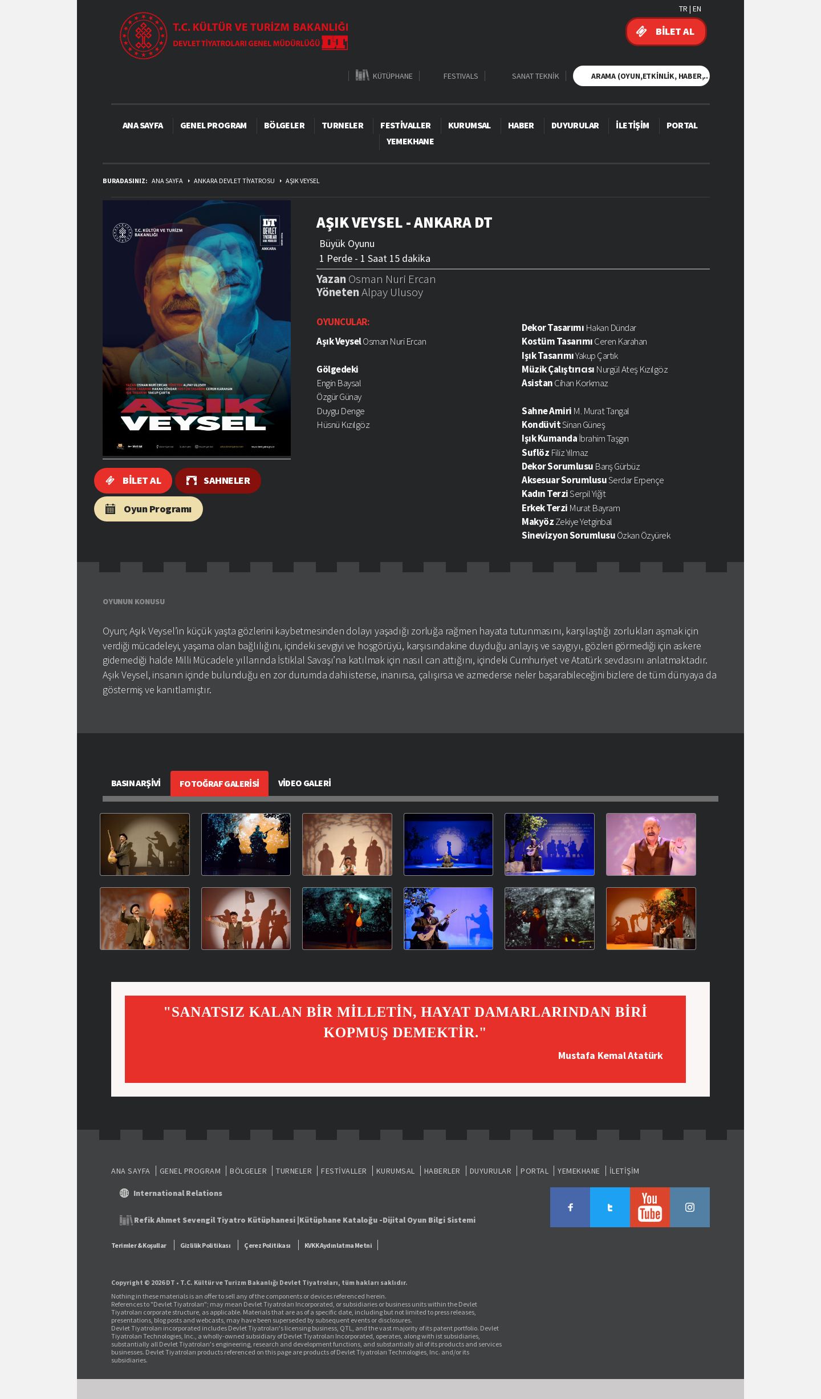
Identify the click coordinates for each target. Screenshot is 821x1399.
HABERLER (442, 1171)
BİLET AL (675, 31)
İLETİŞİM (632, 125)
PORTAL (681, 125)
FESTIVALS (461, 75)
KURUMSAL (469, 125)
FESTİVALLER (405, 125)
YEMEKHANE (410, 141)
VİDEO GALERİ (304, 783)
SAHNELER (227, 480)
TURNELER (342, 125)
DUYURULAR (575, 125)
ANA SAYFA (143, 125)
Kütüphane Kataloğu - (341, 1220)
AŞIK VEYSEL (303, 180)
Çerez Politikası (267, 1245)
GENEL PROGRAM (213, 125)
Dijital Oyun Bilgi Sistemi (429, 1220)
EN (697, 8)
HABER (521, 125)
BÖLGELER (284, 125)
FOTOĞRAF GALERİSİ (219, 783)
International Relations (177, 1193)
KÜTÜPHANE (393, 75)
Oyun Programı (158, 508)
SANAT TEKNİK (535, 75)
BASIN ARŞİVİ (136, 783)
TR (683, 8)
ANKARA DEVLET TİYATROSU (234, 180)
